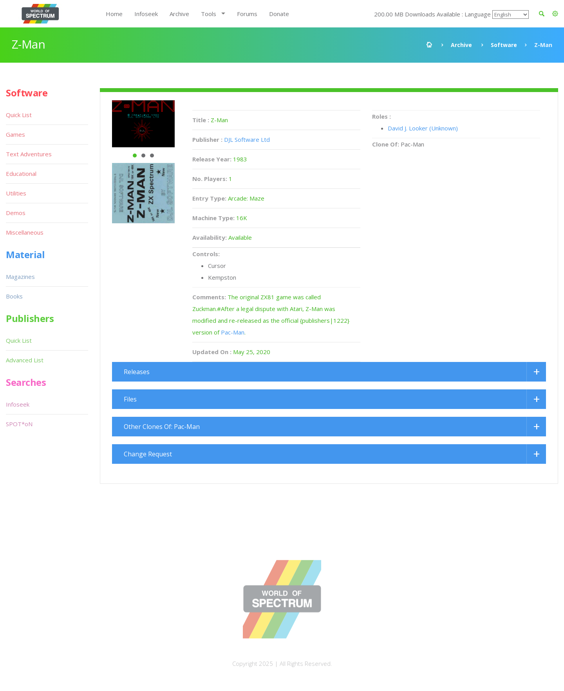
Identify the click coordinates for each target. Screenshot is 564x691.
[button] (555, 14)
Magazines (20, 276)
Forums (247, 14)
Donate (279, 14)
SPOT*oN (19, 424)
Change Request (148, 454)
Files (130, 399)
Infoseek (146, 14)
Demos (15, 213)
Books (14, 296)
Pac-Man (232, 332)
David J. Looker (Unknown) (423, 128)
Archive (179, 14)
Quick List (19, 115)
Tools (208, 14)
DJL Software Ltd (247, 139)
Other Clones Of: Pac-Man (162, 426)
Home (114, 14)
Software (504, 45)
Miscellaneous (24, 232)
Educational (21, 173)
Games (15, 134)
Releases (137, 371)
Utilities (16, 193)
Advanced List (24, 360)
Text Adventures (29, 154)
